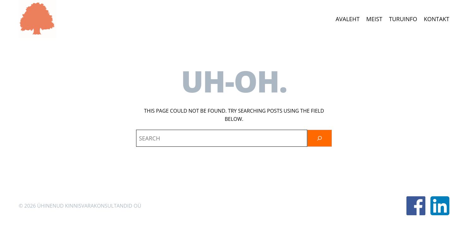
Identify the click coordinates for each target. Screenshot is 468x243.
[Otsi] (319, 138)
